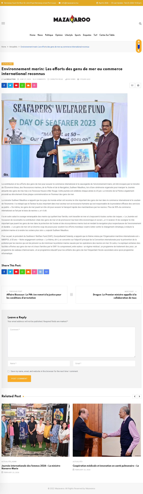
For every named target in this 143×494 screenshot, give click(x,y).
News (40, 35)
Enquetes (87, 35)
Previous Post (15, 291)
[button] (134, 396)
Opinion (59, 35)
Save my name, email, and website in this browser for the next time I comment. (44, 371)
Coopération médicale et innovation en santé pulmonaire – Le (106, 466)
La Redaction (10, 79)
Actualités (13, 47)
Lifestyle (69, 35)
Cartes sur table (106, 35)
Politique (49, 35)
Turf (95, 35)
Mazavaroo (90, 488)
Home (32, 35)
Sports (78, 35)
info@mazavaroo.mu (70, 3)
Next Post (129, 291)
